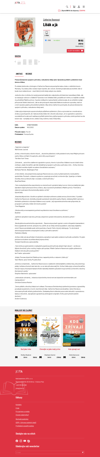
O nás (17, 408)
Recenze (29, 74)
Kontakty (19, 405)
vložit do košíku (75, 51)
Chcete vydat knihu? (22, 415)
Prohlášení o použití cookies (25, 426)
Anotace (19, 74)
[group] (19, 62)
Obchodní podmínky (22, 419)
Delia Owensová (74, 355)
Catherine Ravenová (51, 19)
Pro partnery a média (22, 411)
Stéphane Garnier (49, 355)
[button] (41, 62)
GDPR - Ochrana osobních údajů (26, 422)
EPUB (48, 40)
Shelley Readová (26, 355)
